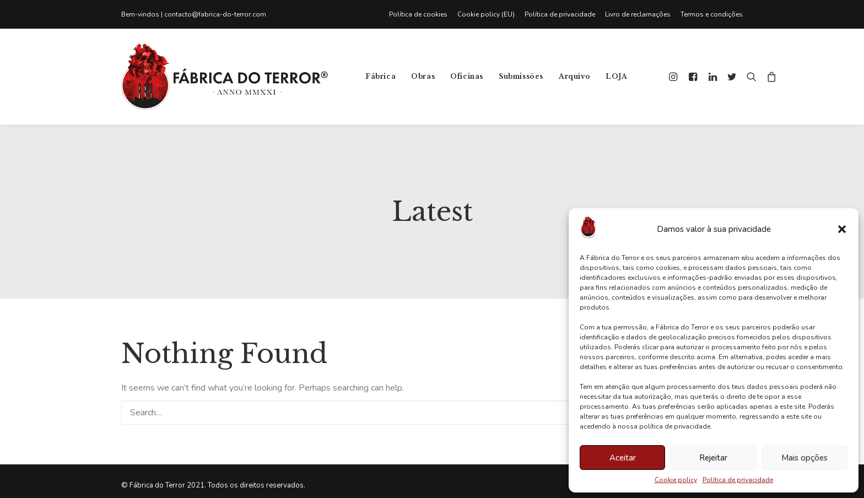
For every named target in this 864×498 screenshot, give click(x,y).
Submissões (521, 76)
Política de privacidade (738, 479)
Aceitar (622, 457)
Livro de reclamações (638, 14)
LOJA (616, 76)
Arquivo (574, 76)
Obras (423, 76)
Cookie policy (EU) (486, 14)
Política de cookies (418, 14)
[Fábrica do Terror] (224, 77)
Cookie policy (676, 479)
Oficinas (466, 76)
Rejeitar (713, 457)
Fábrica (380, 76)
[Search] (432, 404)
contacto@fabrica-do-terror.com (215, 14)
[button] (841, 229)
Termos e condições (712, 14)
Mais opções (804, 457)
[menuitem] (420, 14)
